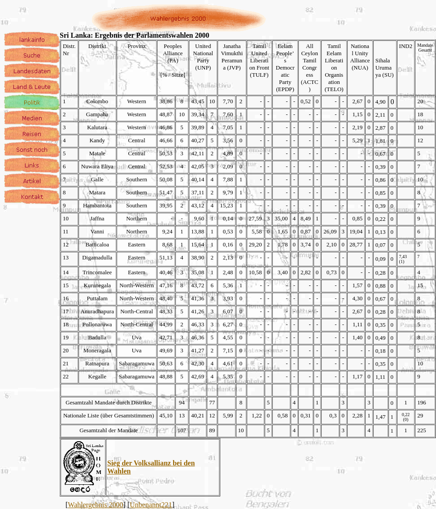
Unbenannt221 (151, 505)
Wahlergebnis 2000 (95, 505)
